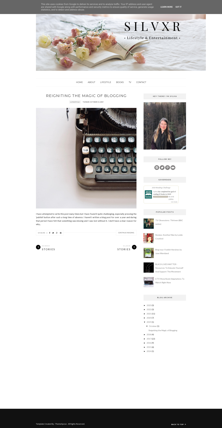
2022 (149, 309)
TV (130, 82)
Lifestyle (105, 82)
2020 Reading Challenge (161, 188)
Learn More (166, 7)
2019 (149, 322)
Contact (141, 82)
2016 (149, 343)
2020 (149, 318)
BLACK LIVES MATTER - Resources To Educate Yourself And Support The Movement (169, 268)
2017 (149, 338)
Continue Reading (126, 233)
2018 (149, 334)
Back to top (178, 424)
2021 (149, 313)
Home (79, 82)
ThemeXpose (61, 424)
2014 (149, 351)
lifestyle (75, 102)
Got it (178, 7)
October (153, 326)
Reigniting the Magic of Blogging (86, 95)
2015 (149, 347)
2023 (149, 305)
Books (120, 82)
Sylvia (155, 192)
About (91, 82)
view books (174, 202)
